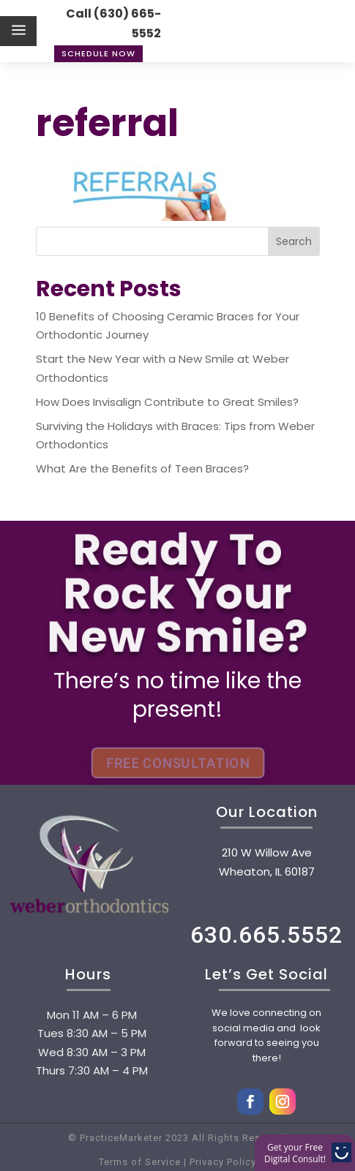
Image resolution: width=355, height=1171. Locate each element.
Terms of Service (140, 1161)
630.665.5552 (266, 935)
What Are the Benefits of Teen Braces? (142, 468)
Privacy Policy (221, 1161)
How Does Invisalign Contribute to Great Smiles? (167, 402)
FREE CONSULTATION (178, 762)
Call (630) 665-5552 (113, 23)
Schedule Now (98, 53)
